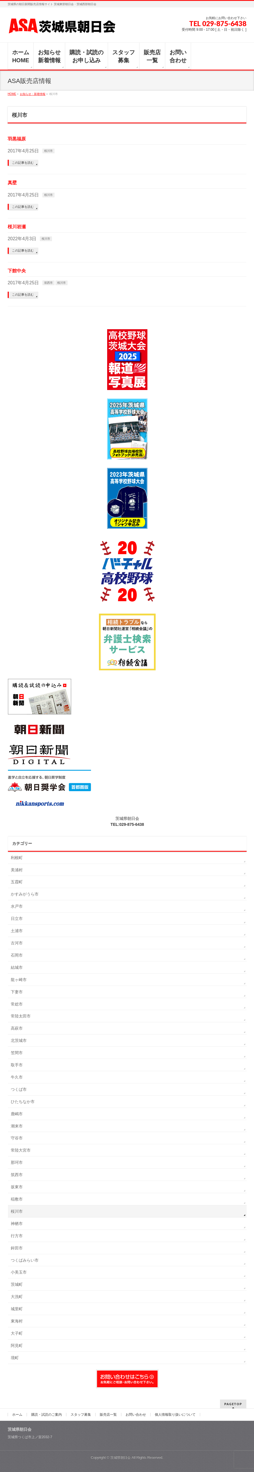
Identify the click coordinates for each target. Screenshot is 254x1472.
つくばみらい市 (25, 1260)
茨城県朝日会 (120, 1457)
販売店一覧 (108, 1414)
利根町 (17, 857)
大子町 (17, 1333)
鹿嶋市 (17, 1114)
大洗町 (17, 1296)
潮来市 (17, 1126)
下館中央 (17, 270)
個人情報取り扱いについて (175, 1414)
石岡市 (17, 955)
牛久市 (17, 1077)
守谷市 (17, 1138)
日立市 (17, 918)
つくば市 (19, 1089)
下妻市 (17, 992)
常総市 (17, 1004)
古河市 (17, 943)
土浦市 (17, 930)
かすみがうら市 (25, 894)
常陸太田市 (21, 1016)
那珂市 (17, 1162)
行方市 (17, 1235)
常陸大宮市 (21, 1150)
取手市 (17, 1065)
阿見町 (17, 1345)
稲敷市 (17, 1199)
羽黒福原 (17, 138)
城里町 (17, 1309)
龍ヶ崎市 (19, 979)
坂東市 (17, 1187)
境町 (15, 1357)
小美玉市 (19, 1272)
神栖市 (17, 1223)
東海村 (17, 1321)
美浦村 (17, 870)
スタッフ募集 (81, 1414)
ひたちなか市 (23, 1101)
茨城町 (17, 1284)
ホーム (17, 1414)
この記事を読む (23, 162)
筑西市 (48, 282)
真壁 (12, 182)
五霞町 (17, 882)
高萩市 (17, 1028)
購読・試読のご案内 (46, 1414)
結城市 (17, 967)
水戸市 (17, 906)
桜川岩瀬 (17, 226)
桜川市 (48, 150)
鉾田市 (17, 1248)
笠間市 (17, 1052)
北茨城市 (19, 1040)
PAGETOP (233, 1404)
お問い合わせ (136, 1414)
